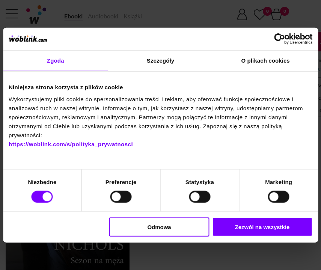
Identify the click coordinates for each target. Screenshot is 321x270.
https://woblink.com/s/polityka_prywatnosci (71, 144)
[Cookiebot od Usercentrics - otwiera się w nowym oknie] (279, 39)
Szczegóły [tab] (160, 60)
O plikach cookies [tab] (265, 60)
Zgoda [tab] (55, 60)
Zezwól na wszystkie (262, 227)
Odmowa (159, 227)
